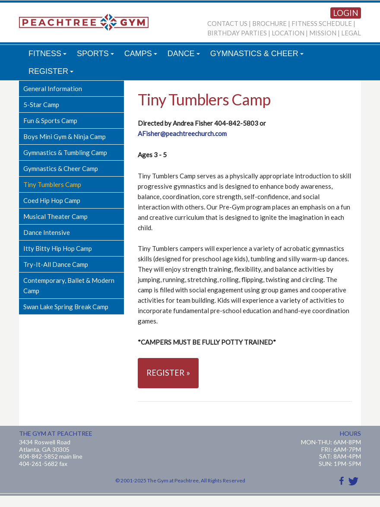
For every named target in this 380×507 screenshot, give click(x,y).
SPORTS (96, 56)
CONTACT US (227, 23)
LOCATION (288, 33)
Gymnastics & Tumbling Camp (65, 152)
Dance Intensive (46, 232)
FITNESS (48, 56)
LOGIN (345, 13)
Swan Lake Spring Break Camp (65, 307)
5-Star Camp (41, 104)
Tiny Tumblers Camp (52, 184)
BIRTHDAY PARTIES (237, 33)
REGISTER (52, 73)
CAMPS (142, 56)
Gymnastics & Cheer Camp (60, 168)
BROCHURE (269, 23)
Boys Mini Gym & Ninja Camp (64, 136)
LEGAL (351, 33)
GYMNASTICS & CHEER (258, 56)
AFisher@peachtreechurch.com (182, 133)
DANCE (185, 56)
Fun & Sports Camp (50, 120)
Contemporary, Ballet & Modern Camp (68, 285)
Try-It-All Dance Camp (55, 264)
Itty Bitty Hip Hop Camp (57, 248)
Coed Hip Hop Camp (51, 200)
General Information (52, 88)
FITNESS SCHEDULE (321, 23)
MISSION (322, 33)
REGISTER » (168, 372)
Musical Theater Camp (55, 216)
